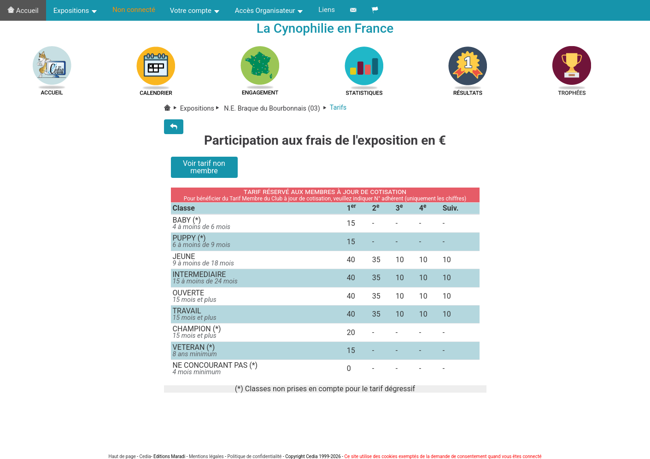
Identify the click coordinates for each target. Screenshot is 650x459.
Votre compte (195, 10)
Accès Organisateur (269, 10)
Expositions (75, 10)
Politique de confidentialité (254, 456)
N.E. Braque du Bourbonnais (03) (276, 108)
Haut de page (122, 456)
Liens (326, 10)
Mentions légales (206, 456)
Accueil (23, 10)
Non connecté (133, 10)
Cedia (145, 456)
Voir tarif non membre (204, 167)
